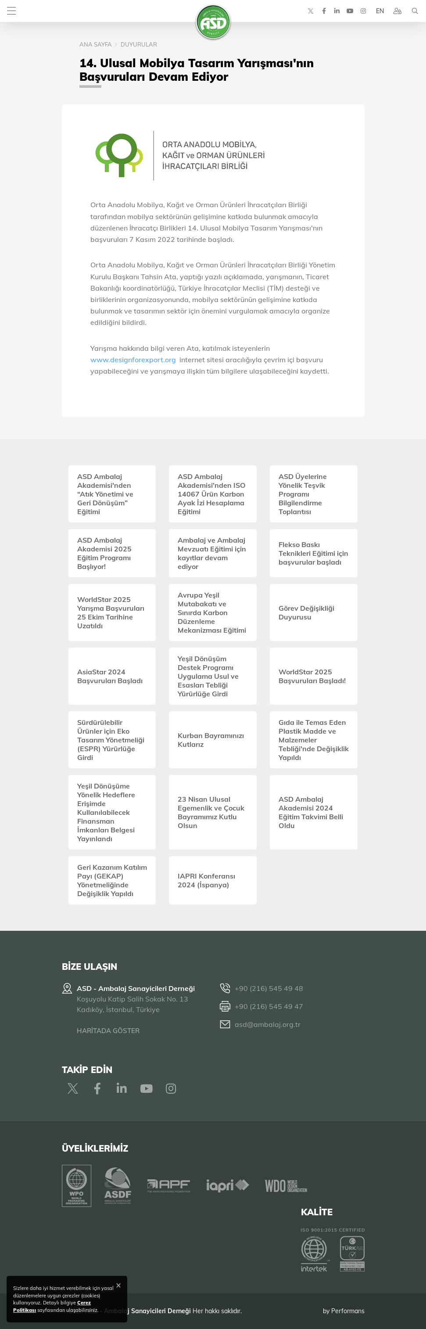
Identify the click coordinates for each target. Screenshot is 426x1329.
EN (380, 11)
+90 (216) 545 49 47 (269, 1006)
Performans (348, 1311)
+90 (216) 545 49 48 (269, 988)
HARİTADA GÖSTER (108, 1030)
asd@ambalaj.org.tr (268, 1024)
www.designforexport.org (133, 359)
